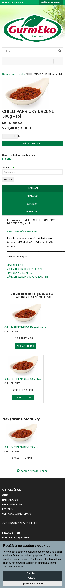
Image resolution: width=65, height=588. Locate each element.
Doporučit (32, 204)
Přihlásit (6, 2)
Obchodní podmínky (13, 504)
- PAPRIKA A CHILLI (16, 265)
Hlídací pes (32, 211)
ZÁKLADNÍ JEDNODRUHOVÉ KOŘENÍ (24, 269)
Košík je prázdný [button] (50, 2)
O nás (5, 495)
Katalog (21, 74)
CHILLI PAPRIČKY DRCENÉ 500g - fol (21, 447)
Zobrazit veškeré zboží (32, 471)
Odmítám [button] (32, 578)
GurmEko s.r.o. (9, 74)
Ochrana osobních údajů (16, 514)
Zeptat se (32, 196)
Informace (32, 188)
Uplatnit (8, 179)
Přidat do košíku (32, 143)
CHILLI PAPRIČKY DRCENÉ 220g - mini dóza (25, 327)
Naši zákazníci (10, 500)
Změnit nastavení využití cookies (20, 523)
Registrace (17, 2)
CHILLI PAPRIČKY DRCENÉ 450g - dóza (22, 379)
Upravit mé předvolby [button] (32, 583)
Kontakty (7, 509)
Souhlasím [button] (32, 573)
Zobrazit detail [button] (25, 346)
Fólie (29, 273)
